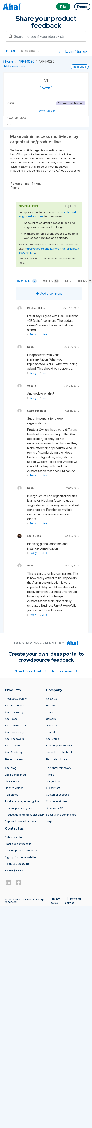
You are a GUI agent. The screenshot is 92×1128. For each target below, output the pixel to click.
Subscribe (79, 66)
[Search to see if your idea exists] (47, 36)
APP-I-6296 (26, 61)
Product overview (16, 698)
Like (43, 334)
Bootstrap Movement (59, 745)
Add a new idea (14, 66)
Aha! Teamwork (14, 738)
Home (8, 61)
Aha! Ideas (11, 718)
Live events (12, 781)
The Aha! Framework (58, 768)
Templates (11, 794)
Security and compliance (61, 814)
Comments (25, 281)
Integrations (53, 781)
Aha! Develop (13, 745)
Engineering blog (15, 774)
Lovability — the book (59, 752)
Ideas (10, 51)
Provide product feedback (21, 850)
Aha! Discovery (14, 712)
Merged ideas (78, 281)
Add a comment (49, 293)
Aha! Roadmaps (14, 705)
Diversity (51, 725)
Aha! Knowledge (15, 732)
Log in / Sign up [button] (77, 51)
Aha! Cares (52, 738)
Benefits (51, 732)
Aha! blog (10, 768)
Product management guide (22, 801)
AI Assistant (53, 788)
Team (49, 712)
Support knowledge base (20, 821)
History (50, 705)
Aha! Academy (13, 752)
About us (51, 698)
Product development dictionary (25, 814)
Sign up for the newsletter (21, 857)
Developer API (55, 808)
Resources (30, 51)
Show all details (46, 111)
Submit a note (13, 837)
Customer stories (56, 801)
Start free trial (30, 671)
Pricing (50, 774)
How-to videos (14, 788)
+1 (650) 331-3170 (16, 870)
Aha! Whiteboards (16, 725)
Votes (51, 281)
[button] (59, 51)
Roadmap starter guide (19, 808)
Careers (51, 718)
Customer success (57, 794)
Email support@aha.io (18, 843)
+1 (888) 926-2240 (17, 863)
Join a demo (64, 671)
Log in (49, 821)
